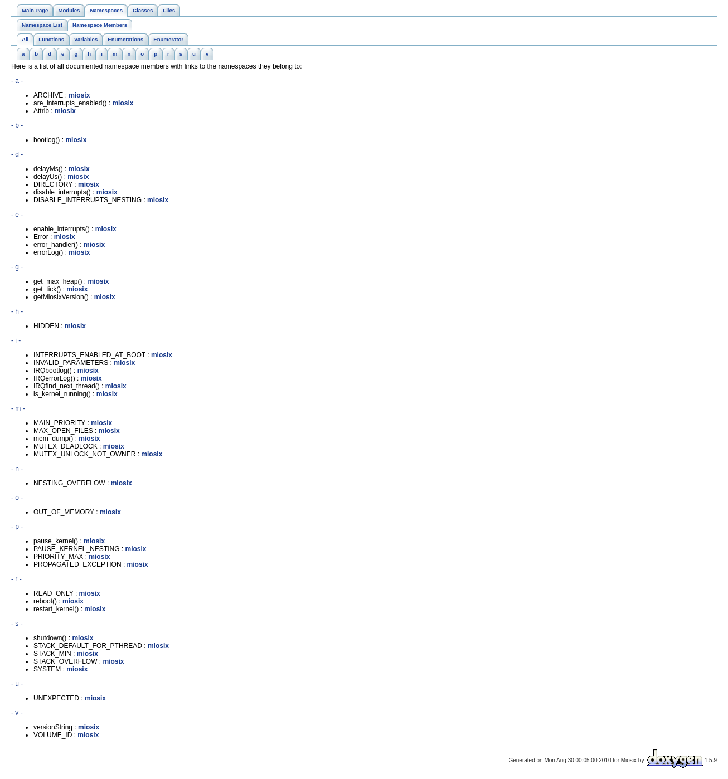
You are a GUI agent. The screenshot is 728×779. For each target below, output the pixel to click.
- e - (17, 214)
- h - (17, 311)
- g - (17, 267)
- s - (17, 623)
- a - (17, 81)
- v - (17, 713)
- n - (17, 469)
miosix (79, 95)
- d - (17, 154)
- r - (16, 579)
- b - (17, 125)
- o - (17, 498)
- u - (17, 684)
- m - (18, 408)
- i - (16, 340)
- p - (17, 526)
